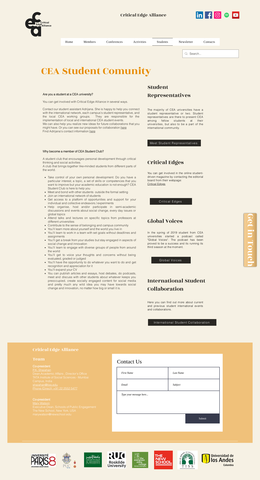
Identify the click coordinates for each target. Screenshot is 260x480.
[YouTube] (235, 15)
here (124, 127)
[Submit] (202, 418)
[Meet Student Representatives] (174, 143)
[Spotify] (226, 15)
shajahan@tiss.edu (45, 385)
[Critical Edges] (171, 201)
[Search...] (210, 54)
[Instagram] (217, 15)
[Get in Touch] (250, 240)
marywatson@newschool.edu (52, 414)
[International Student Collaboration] (182, 322)
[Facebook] (208, 15)
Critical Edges (156, 184)
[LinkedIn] (199, 15)
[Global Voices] (171, 260)
